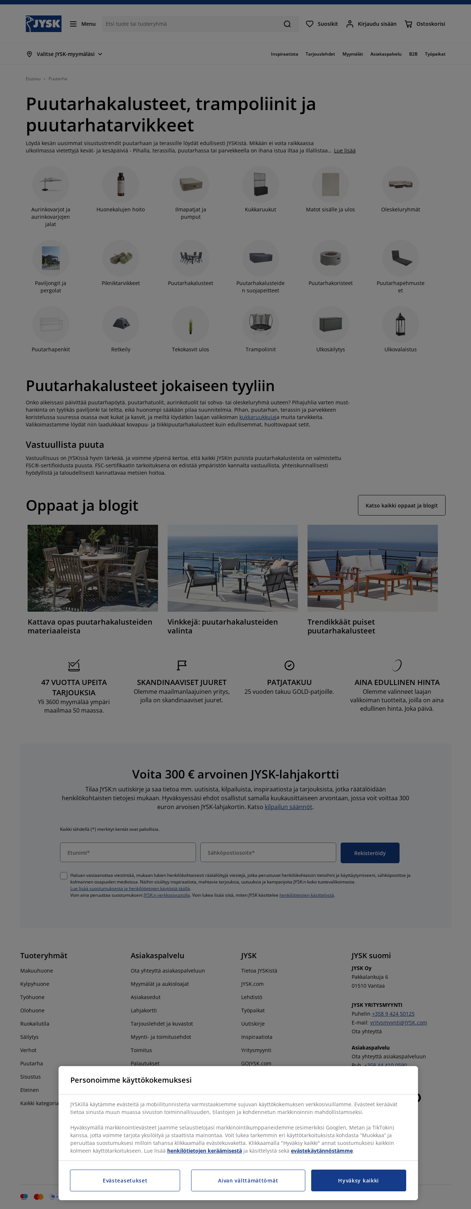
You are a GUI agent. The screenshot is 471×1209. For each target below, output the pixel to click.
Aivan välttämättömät (248, 1180)
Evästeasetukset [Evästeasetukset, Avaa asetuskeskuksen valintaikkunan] (125, 1180)
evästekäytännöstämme (322, 1150)
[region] (238, 1133)
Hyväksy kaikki (358, 1180)
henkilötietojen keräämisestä (204, 1150)
